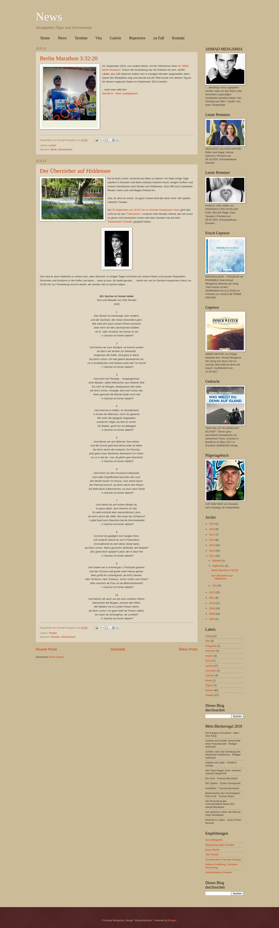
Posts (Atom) (56, 657)
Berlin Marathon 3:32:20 (69, 58)
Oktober (217, 560)
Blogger (172, 920)
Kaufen (209, 655)
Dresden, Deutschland (63, 636)
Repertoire (137, 38)
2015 (212, 545)
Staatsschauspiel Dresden (219, 844)
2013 (212, 555)
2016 (212, 539)
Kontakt (178, 38)
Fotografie (211, 645)
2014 (212, 550)
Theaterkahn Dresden (120, 221)
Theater (52, 633)
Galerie (115, 38)
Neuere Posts (46, 649)
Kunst (208, 660)
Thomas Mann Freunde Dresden (223, 859)
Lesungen (210, 670)
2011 (212, 597)
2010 (212, 603)
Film (207, 640)
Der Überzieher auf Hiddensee (75, 171)
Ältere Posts (188, 649)
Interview (210, 650)
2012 (212, 592)
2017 (212, 534)
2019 (212, 523)
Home (45, 38)
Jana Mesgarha (214, 839)
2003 (212, 619)
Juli (214, 585)
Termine (81, 38)
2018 (212, 529)
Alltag (208, 636)
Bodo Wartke (212, 849)
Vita (98, 38)
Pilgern (209, 685)
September (218, 565)
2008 (212, 613)
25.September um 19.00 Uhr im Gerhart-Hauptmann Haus (146, 209)
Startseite (117, 649)
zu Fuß (158, 38)
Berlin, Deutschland (61, 149)
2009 (212, 608)
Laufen (52, 145)
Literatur (209, 675)
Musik (208, 680)
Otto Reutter (212, 854)
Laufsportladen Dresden (218, 872)
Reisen (209, 690)
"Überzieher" (133, 213)
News (49, 16)
